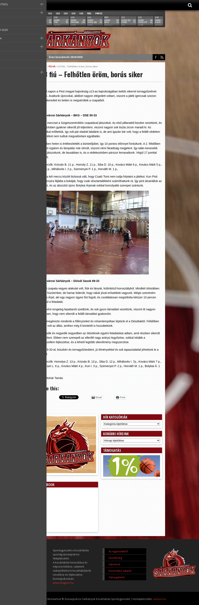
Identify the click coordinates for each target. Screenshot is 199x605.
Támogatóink (117, 577)
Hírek (52, 66)
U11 (50, 13)
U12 (58, 13)
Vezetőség (115, 558)
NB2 (89, 13)
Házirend (114, 564)
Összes (40, 13)
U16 (73, 13)
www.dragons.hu (63, 583)
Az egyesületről (118, 551)
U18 (81, 13)
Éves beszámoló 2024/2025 (66, 57)
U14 (65, 13)
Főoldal (42, 66)
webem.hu (159, 599)
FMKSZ (98, 13)
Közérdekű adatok (120, 571)
